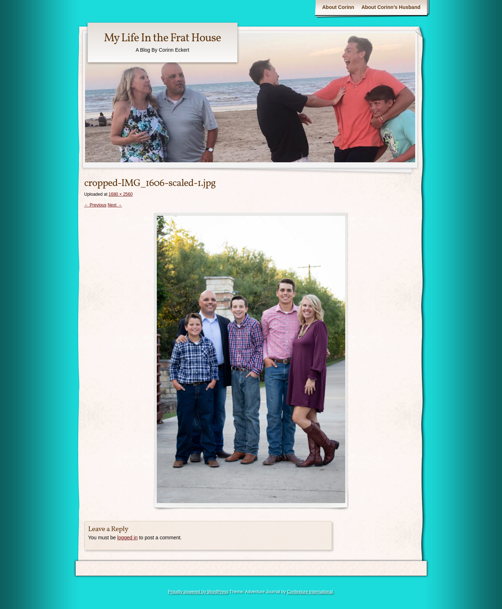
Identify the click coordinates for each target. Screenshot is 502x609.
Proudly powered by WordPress (198, 591)
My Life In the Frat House (162, 38)
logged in (127, 537)
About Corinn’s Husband (390, 7)
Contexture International (310, 591)
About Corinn (338, 7)
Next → (115, 205)
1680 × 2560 (121, 194)
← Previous (95, 205)
